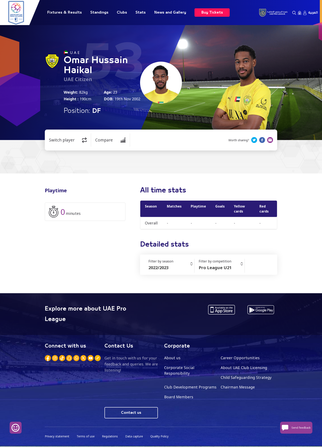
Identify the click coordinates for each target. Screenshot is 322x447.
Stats (140, 12)
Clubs (122, 12)
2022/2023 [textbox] (158, 267)
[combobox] (171, 268)
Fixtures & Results (64, 12)
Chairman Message (238, 387)
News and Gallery (170, 12)
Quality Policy (161, 437)
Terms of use (86, 437)
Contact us (131, 413)
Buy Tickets (212, 12)
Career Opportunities (240, 357)
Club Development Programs (190, 387)
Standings (99, 12)
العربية (313, 12)
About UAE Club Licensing (244, 367)
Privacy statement (57, 437)
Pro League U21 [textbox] (215, 267)
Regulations (111, 437)
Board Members (178, 397)
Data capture (135, 437)
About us (172, 357)
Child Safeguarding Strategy (246, 377)
